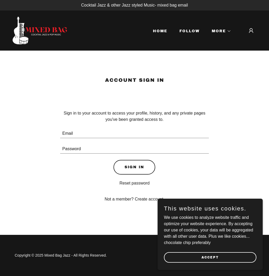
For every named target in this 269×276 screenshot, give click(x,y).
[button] (219, 31)
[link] (40, 30)
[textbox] (134, 133)
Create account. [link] (149, 199)
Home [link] (160, 31)
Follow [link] (189, 31)
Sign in (134, 167)
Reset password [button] (135, 183)
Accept (210, 257)
